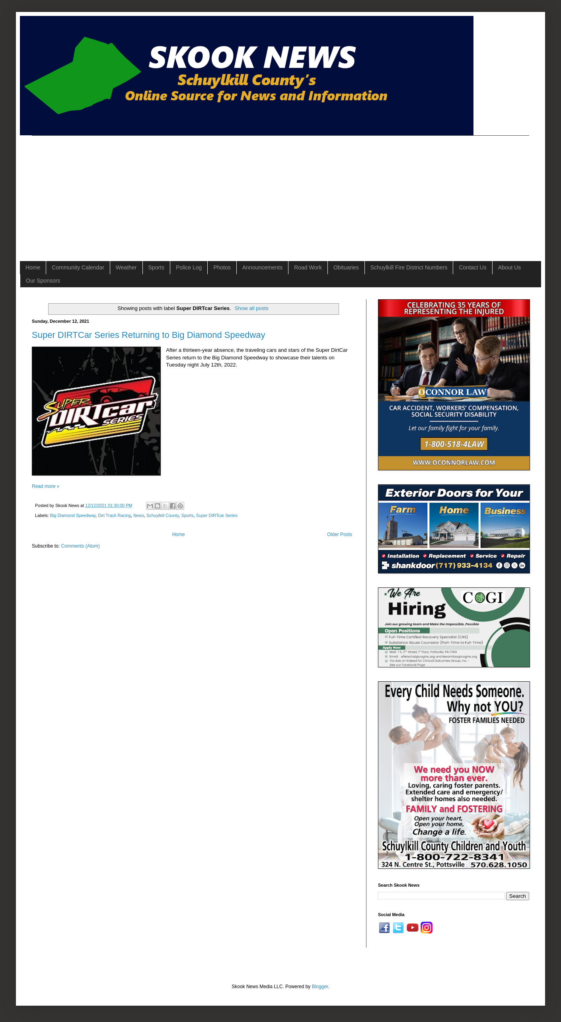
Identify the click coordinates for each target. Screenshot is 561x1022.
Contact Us (472, 267)
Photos (222, 267)
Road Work (308, 267)
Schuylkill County (162, 515)
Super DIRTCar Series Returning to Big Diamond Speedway (148, 335)
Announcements (262, 267)
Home (32, 267)
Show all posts (252, 308)
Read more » (45, 486)
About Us (509, 267)
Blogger (320, 986)
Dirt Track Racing (114, 515)
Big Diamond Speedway (72, 515)
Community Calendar (78, 267)
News (138, 515)
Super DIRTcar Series (217, 515)
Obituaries (346, 267)
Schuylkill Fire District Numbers (409, 267)
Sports (156, 267)
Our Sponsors (43, 280)
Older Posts (339, 534)
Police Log (189, 267)
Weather (126, 267)
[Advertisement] (149, 191)
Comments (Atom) (80, 546)
